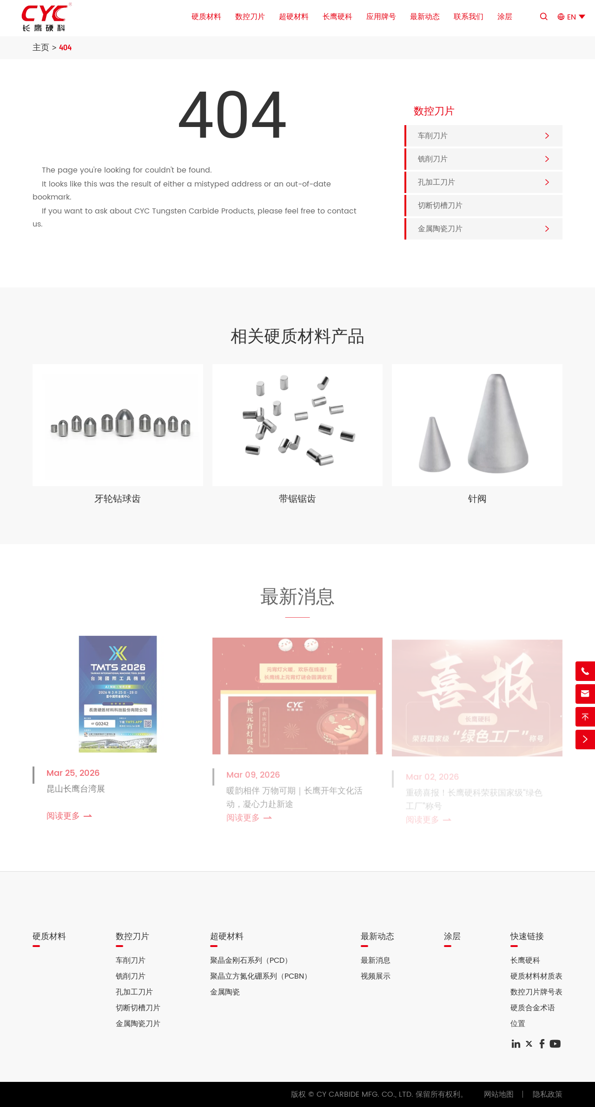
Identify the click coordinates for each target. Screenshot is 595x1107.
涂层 (504, 16)
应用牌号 (381, 16)
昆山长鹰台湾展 (75, 792)
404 (65, 47)
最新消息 (297, 598)
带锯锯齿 (297, 499)
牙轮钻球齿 (117, 499)
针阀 (477, 499)
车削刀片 (433, 136)
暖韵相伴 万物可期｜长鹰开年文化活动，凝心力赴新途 (294, 800)
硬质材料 (206, 16)
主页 (41, 47)
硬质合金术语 (532, 1008)
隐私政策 (547, 1094)
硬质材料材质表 (536, 976)
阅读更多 (69, 819)
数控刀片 (250, 16)
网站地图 (499, 1094)
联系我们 (468, 16)
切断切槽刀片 (440, 206)
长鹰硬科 (337, 16)
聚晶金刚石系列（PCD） (251, 960)
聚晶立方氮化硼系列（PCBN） (260, 976)
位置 (517, 1024)
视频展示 (375, 976)
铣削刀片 (433, 159)
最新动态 (425, 16)
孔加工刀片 (436, 182)
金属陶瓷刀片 (440, 229)
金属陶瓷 (225, 992)
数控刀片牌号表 (536, 992)
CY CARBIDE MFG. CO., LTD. (365, 1094)
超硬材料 (294, 16)
